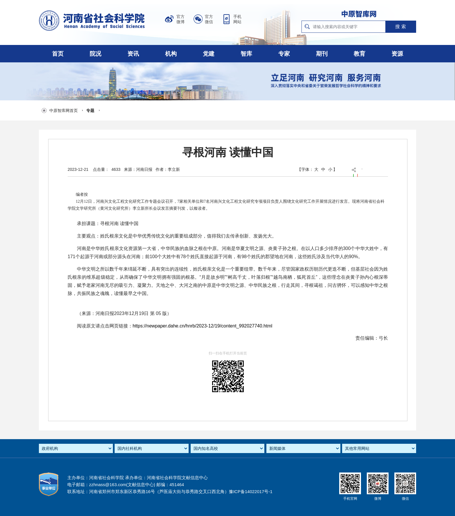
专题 (90, 110)
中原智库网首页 (63, 110)
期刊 (322, 53)
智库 (246, 53)
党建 (208, 53)
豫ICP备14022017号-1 (250, 491)
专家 (284, 53)
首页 (58, 53)
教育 (359, 53)
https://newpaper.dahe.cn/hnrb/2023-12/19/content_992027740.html (202, 325)
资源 (397, 53)
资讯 (133, 53)
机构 (171, 53)
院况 (95, 53)
